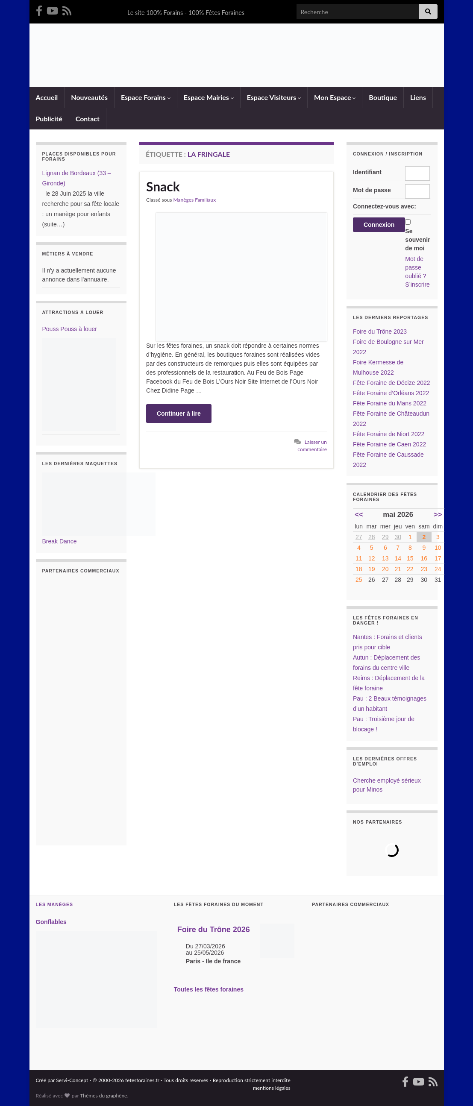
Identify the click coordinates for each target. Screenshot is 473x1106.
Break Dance (59, 541)
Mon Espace (334, 97)
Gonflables (51, 921)
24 (438, 569)
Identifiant (367, 172)
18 (358, 569)
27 (358, 537)
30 (397, 537)
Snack (163, 186)
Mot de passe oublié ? (415, 267)
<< (359, 514)
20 (385, 569)
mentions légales (272, 1088)
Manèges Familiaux (194, 200)
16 (424, 558)
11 (358, 558)
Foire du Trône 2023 (380, 331)
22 (410, 569)
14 (397, 558)
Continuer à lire (179, 413)
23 (424, 569)
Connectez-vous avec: (384, 206)
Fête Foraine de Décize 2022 (391, 382)
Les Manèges (54, 904)
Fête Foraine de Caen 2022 (389, 444)
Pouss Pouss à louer (69, 329)
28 (371, 537)
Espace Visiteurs (274, 97)
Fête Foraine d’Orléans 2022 (391, 393)
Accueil (47, 97)
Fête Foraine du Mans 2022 (389, 403)
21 (397, 569)
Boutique (383, 97)
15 (410, 558)
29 (385, 537)
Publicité (49, 118)
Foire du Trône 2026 (213, 929)
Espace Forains (145, 97)
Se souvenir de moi (417, 240)
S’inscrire (417, 284)
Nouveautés (89, 97)
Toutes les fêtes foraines (209, 989)
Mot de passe (372, 190)
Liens (418, 97)
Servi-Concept (72, 1080)
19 (371, 569)
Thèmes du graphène (103, 1095)
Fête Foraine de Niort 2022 (388, 434)
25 (358, 579)
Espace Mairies (209, 97)
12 (371, 558)
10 (438, 547)
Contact (88, 118)
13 (385, 558)
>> (438, 514)
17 (438, 558)
